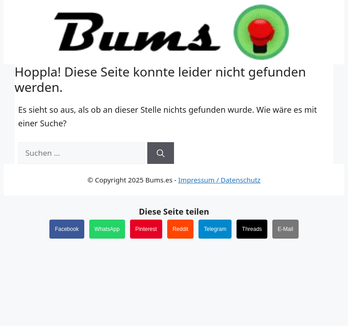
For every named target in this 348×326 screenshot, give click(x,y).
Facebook (67, 229)
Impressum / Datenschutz (219, 179)
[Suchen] (160, 153)
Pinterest (146, 229)
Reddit (180, 229)
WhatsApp (107, 229)
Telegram (215, 229)
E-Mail (285, 229)
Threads (252, 229)
